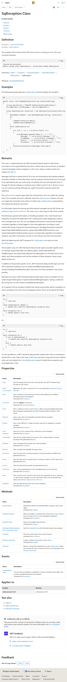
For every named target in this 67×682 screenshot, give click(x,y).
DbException (14, 75)
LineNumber (6, 437)
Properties (6, 31)
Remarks (6, 28)
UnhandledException (28, 360)
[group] (33, 126)
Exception (21, 72)
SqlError (13, 172)
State (4, 475)
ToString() (6, 546)
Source (5, 465)
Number (5, 449)
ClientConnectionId (29, 550)
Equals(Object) (7, 506)
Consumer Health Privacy (10, 679)
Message (5, 443)
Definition (6, 23)
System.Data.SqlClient (17, 44)
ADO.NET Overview (12, 608)
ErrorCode (6, 403)
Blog (27, 676)
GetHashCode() (7, 522)
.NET (10, 7)
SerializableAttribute (16, 81)
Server (5, 459)
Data (4, 394)
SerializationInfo (34, 528)
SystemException (33, 72)
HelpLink (5, 417)
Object (12, 72)
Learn (4, 7)
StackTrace (6, 469)
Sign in (63, 3)
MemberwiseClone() (9, 540)
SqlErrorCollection (12, 606)
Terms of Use (26, 679)
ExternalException (48, 72)
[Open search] (58, 3)
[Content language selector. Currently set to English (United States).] (11, 671)
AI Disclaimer (6, 676)
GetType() (6, 534)
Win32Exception (7, 243)
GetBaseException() (9, 514)
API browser (19, 7)
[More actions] (63, 7)
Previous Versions (17, 676)
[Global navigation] (2, 3)
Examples (6, 25)
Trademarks (35, 679)
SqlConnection (10, 195)
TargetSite (6, 483)
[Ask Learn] (54, 7)
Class (4, 382)
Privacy (44, 676)
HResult (5, 423)
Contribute (35, 676)
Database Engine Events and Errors (14, 211)
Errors (4, 409)
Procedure (6, 453)
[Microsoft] (33, 2)
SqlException (31, 92)
